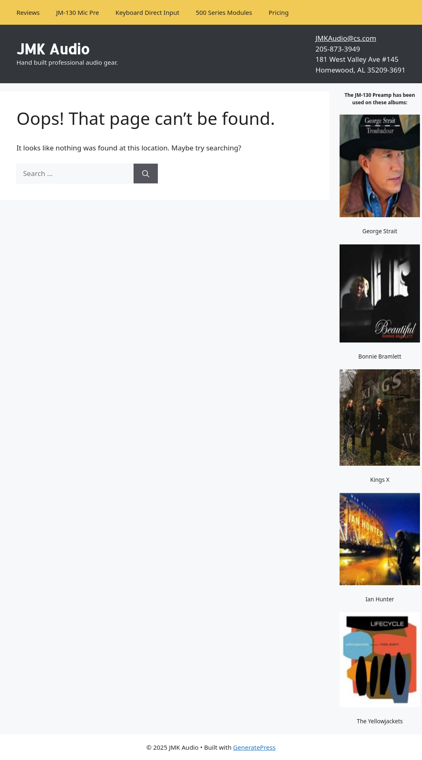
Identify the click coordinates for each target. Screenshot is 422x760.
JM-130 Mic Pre (77, 12)
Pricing (279, 12)
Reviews (28, 12)
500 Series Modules (224, 12)
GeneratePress (254, 747)
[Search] (146, 173)
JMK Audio (53, 49)
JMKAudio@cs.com (345, 38)
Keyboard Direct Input (147, 12)
